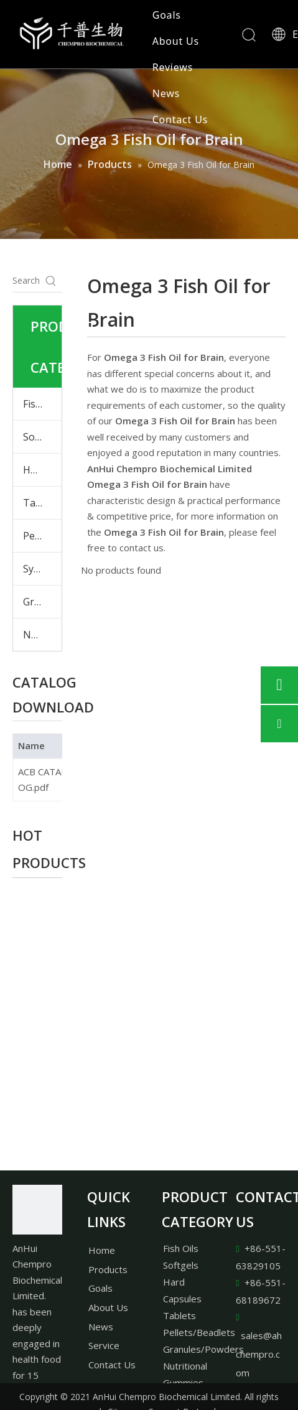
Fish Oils (180, 1248)
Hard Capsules (42, 470)
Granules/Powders (203, 1349)
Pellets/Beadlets (199, 1332)
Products (108, 1269)
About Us (175, 41)
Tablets (40, 503)
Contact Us (180, 119)
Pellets (38, 536)
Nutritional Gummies (42, 635)
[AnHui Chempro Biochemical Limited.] (37, 1210)
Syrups (39, 569)
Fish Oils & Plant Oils (42, 404)
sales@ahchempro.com (259, 1354)
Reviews (172, 67)
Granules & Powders (42, 602)
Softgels (42, 437)
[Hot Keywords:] (51, 280)
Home (101, 1250)
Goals (166, 15)
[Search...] (26, 280)
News (166, 93)
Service (103, 1345)
